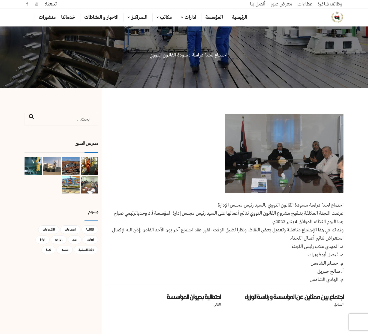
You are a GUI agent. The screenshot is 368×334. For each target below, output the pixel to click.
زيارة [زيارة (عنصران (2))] (42, 240)
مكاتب (166, 17)
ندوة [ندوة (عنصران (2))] (48, 250)
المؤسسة (214, 17)
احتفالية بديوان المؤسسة (194, 296)
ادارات (190, 17)
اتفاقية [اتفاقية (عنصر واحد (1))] (90, 229)
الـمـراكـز (139, 17)
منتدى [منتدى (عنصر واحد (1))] (64, 250)
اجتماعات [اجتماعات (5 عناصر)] (70, 229)
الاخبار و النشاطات (101, 17)
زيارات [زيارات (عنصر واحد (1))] (58, 240)
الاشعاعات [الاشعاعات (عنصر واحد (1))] (49, 229)
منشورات (47, 17)
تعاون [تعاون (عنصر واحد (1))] (90, 240)
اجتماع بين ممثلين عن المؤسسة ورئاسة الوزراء (294, 296)
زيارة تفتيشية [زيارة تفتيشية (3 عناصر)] (86, 250)
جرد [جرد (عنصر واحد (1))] (74, 240)
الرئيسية (239, 17)
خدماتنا (68, 17)
